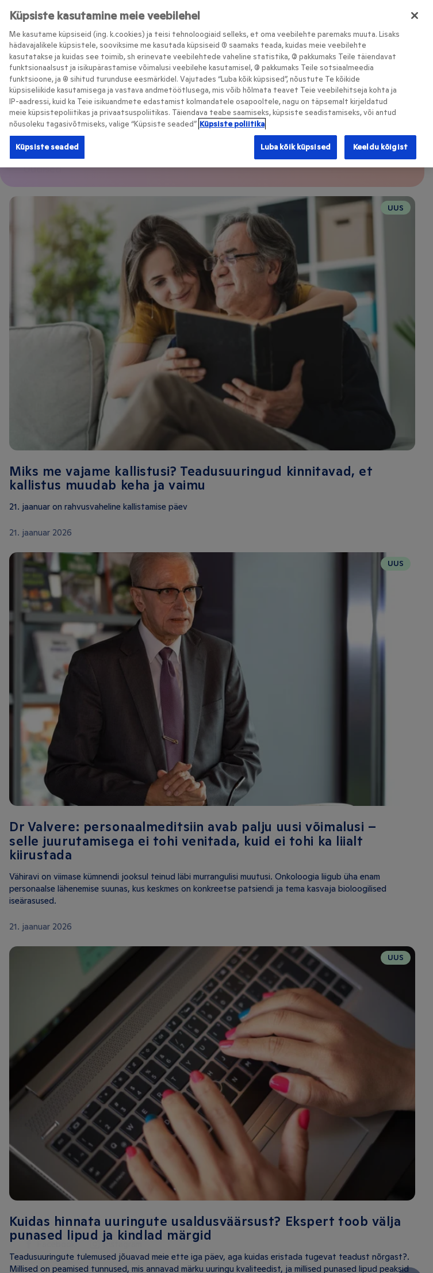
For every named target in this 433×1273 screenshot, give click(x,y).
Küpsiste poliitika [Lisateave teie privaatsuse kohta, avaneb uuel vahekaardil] (232, 119)
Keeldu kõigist (380, 143)
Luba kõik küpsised (295, 143)
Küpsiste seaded (47, 143)
